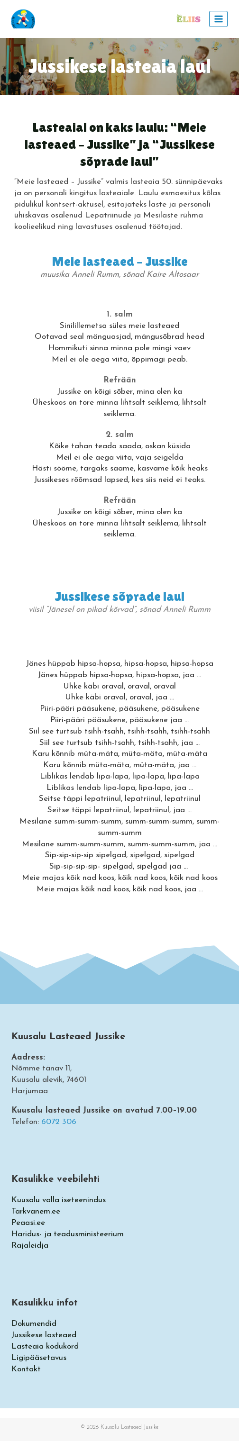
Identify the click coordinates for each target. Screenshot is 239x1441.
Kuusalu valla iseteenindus (58, 1200)
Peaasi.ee (28, 1223)
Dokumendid (33, 1324)
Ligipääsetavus (38, 1358)
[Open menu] (218, 19)
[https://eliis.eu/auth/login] (188, 19)
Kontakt (26, 1369)
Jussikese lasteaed (43, 1335)
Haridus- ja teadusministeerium (67, 1234)
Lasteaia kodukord (45, 1346)
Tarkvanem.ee (35, 1211)
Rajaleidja (29, 1246)
